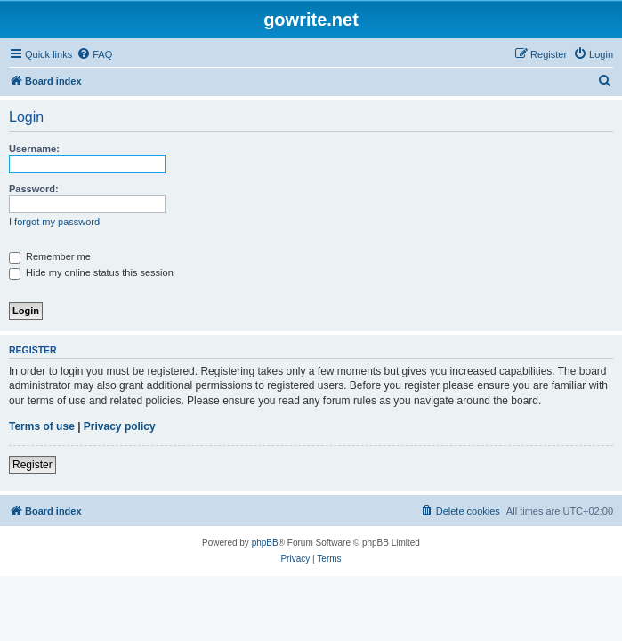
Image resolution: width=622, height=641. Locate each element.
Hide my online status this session (91, 272)
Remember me (50, 256)
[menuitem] (94, 54)
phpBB (265, 543)
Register (32, 464)
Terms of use (42, 426)
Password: (34, 188)
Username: (34, 148)
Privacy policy (120, 426)
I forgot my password (54, 221)
